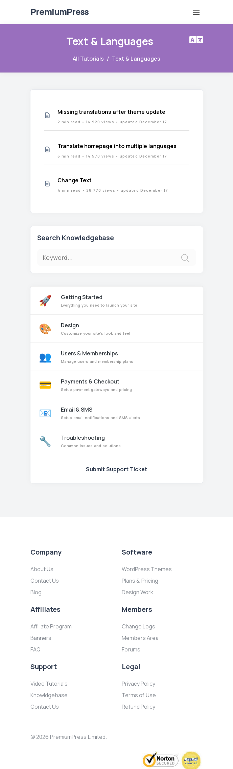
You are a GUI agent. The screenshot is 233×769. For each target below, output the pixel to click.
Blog (36, 592)
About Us (42, 569)
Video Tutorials (49, 683)
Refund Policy (139, 706)
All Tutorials (88, 58)
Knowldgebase (49, 695)
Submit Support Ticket (116, 469)
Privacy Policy (139, 683)
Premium (59, 12)
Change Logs (139, 626)
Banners (40, 638)
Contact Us (44, 580)
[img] (185, 258)
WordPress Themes (147, 569)
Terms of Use (139, 695)
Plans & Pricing (140, 580)
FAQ (35, 649)
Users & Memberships (116, 357)
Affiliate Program (51, 626)
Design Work (138, 592)
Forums (131, 649)
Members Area (140, 638)
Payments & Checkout (116, 385)
